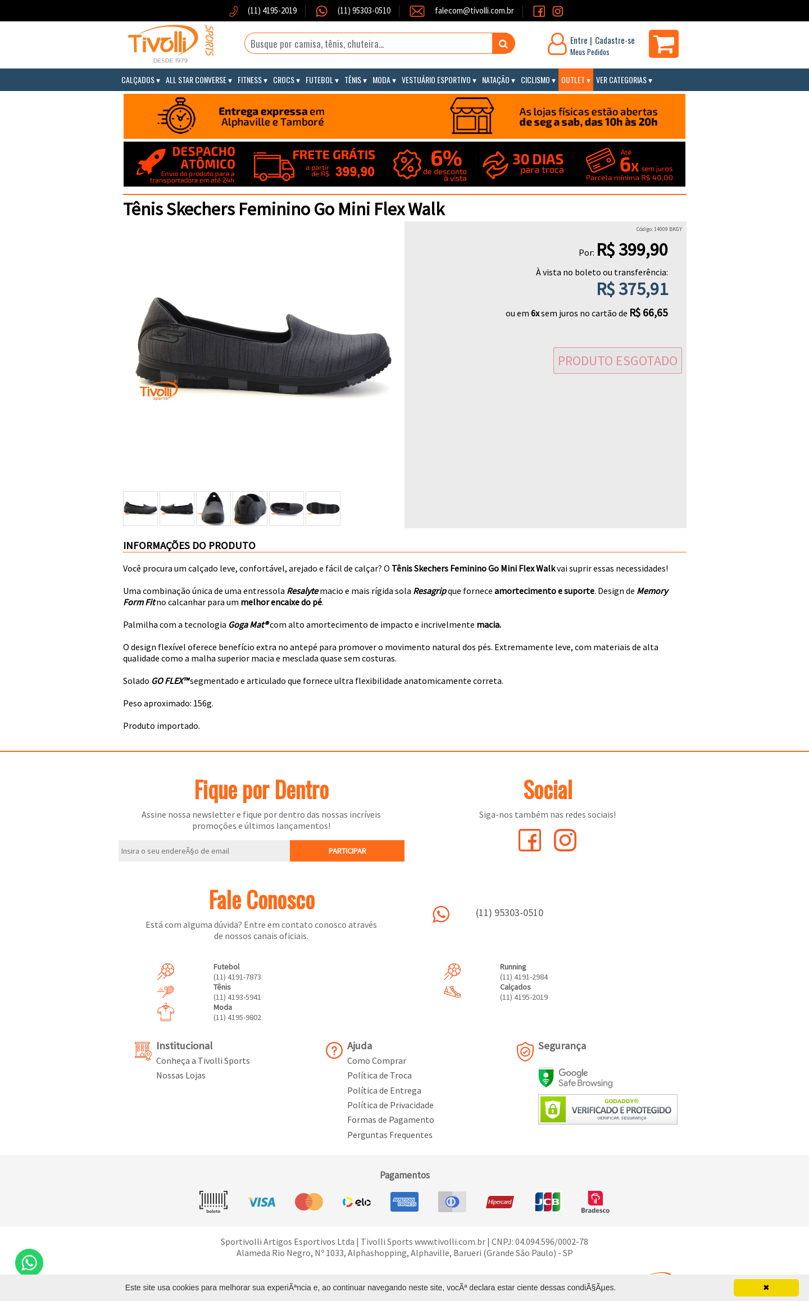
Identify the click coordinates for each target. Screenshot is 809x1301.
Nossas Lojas (181, 1075)
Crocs (283, 79)
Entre (579, 40)
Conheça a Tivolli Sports (203, 1060)
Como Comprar (376, 1060)
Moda (381, 79)
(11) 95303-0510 (363, 10)
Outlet (573, 79)
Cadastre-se (615, 40)
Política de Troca (379, 1075)
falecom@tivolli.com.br (474, 10)
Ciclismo (535, 79)
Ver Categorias (621, 79)
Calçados (137, 79)
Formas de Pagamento (390, 1119)
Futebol (319, 79)
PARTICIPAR (347, 851)
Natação (496, 79)
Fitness (250, 79)
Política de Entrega (384, 1090)
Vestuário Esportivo (436, 79)
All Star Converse (196, 79)
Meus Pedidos (590, 51)
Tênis (352, 79)
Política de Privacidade (390, 1104)
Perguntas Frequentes (390, 1134)
